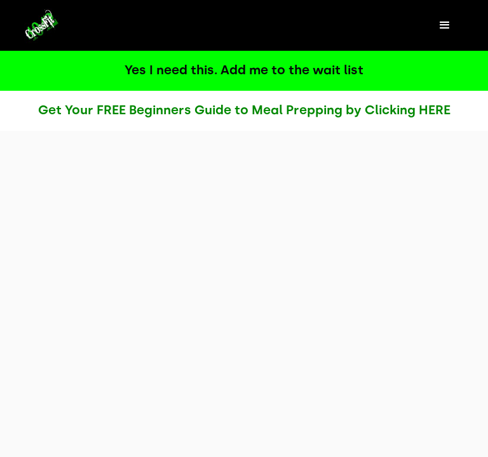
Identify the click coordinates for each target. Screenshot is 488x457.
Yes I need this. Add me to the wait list (244, 69)
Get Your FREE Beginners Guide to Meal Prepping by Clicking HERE (244, 109)
